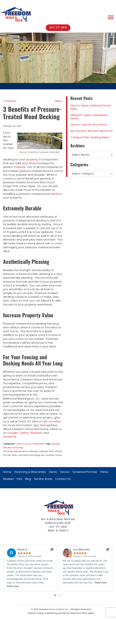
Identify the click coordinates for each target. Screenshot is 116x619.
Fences (64, 472)
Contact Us (63, 479)
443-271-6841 (58, 27)
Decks (53, 472)
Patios (104, 472)
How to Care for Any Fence (88, 124)
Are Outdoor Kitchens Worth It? (91, 131)
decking (55, 444)
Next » (59, 101)
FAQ (19, 479)
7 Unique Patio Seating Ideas (89, 137)
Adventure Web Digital (82, 613)
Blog (28, 479)
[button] (55, 595)
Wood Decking (15, 447)
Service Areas (43, 479)
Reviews (8, 479)
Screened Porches (84, 472)
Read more (13, 586)
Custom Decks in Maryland (30, 444)
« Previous (9, 101)
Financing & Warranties (30, 472)
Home (7, 472)
